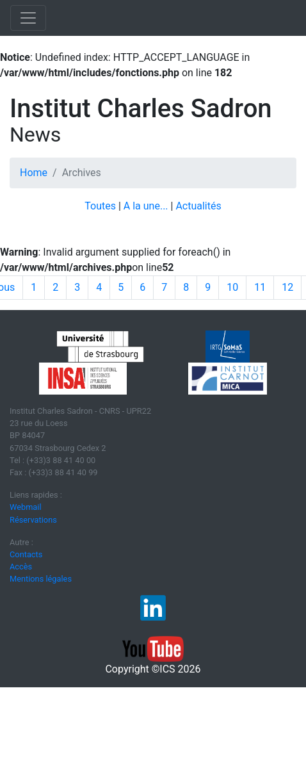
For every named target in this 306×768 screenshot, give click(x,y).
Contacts (26, 554)
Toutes (100, 206)
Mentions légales (41, 579)
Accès (21, 566)
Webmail (26, 507)
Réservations (33, 520)
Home (33, 173)
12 (287, 287)
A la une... (146, 206)
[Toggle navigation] (28, 18)
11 (260, 287)
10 (232, 287)
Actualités (198, 206)
